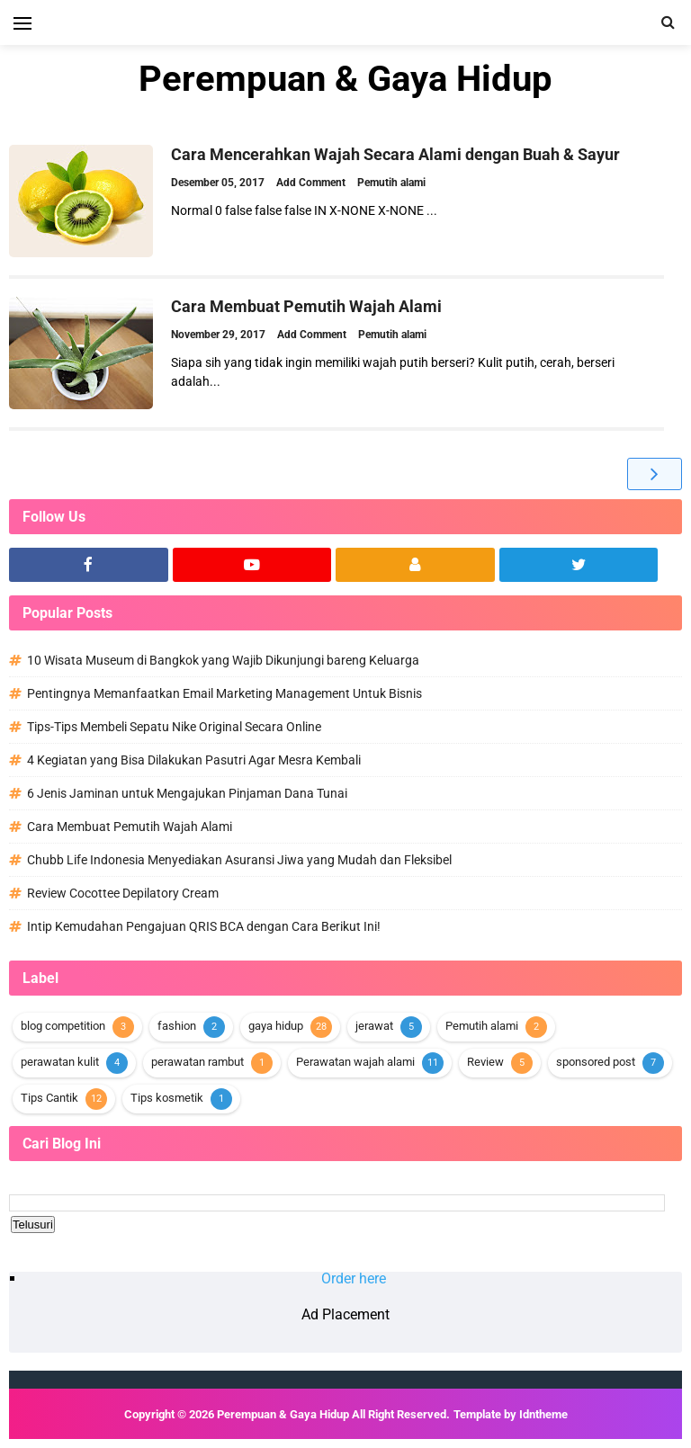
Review (485, 1061)
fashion (176, 1025)
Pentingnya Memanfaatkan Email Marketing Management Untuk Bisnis (224, 693)
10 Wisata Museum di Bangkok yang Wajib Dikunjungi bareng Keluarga (223, 660)
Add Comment (312, 182)
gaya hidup (275, 1025)
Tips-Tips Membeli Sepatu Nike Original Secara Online (174, 727)
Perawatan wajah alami (355, 1061)
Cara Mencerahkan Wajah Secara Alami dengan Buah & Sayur (395, 154)
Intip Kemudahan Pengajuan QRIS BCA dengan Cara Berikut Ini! (204, 926)
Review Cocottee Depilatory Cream (123, 893)
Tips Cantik (49, 1097)
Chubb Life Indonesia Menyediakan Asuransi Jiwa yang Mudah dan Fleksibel (239, 860)
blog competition (63, 1025)
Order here (353, 1278)
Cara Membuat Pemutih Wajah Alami (306, 306)
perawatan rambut (197, 1061)
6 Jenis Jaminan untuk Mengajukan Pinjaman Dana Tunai (187, 793)
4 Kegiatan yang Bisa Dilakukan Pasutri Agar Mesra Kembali (194, 760)
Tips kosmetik (166, 1097)
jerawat (374, 1025)
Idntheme (543, 1414)
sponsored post (595, 1061)
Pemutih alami (391, 182)
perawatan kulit (60, 1061)
